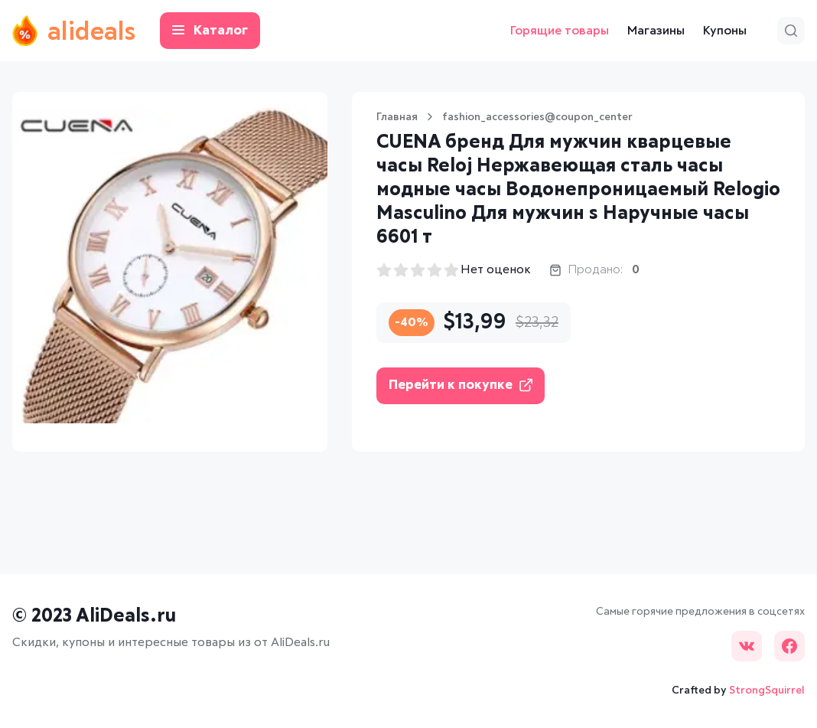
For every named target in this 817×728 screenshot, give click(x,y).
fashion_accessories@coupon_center (537, 117)
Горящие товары (559, 30)
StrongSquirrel (767, 690)
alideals (73, 30)
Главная (397, 117)
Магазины (656, 30)
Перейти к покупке (460, 385)
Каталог (210, 31)
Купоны (725, 30)
